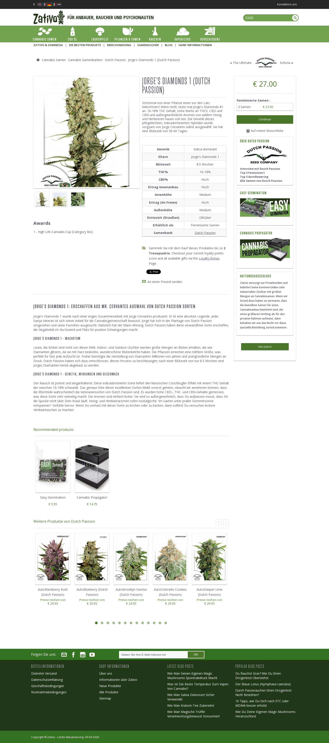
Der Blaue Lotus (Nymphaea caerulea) (263, 684)
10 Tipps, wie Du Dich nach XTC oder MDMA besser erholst (262, 703)
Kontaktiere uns (287, 4)
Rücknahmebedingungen (49, 692)
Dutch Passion (205, 233)
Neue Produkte (110, 686)
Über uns (105, 673)
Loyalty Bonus (209, 258)
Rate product (265, 346)
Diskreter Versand (44, 673)
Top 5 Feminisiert (252, 173)
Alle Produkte (108, 692)
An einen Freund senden (164, 282)
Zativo (51, 737)
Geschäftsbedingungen (47, 686)
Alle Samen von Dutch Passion (261, 181)
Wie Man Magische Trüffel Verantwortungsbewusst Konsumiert (193, 714)
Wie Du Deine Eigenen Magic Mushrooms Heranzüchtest (265, 714)
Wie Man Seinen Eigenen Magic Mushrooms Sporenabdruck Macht (192, 675)
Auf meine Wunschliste (264, 131)
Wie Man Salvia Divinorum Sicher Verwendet (190, 697)
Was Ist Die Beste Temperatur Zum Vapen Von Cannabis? (197, 686)
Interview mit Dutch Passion (260, 169)
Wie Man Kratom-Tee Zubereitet (190, 705)
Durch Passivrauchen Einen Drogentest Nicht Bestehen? (263, 692)
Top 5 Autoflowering (254, 177)
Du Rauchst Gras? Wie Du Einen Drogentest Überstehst (258, 675)
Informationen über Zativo (118, 680)
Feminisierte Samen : (254, 100)
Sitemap (105, 698)
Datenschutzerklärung (47, 680)
